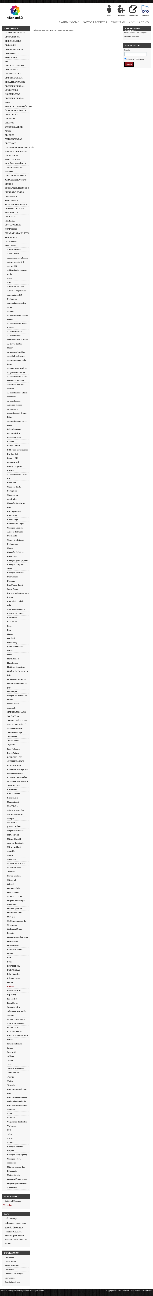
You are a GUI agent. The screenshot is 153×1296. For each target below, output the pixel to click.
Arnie (9, 307)
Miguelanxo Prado (15, 830)
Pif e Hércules (13, 974)
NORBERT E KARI (16, 863)
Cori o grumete (14, 511)
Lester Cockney (14, 765)
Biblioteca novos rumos (17, 450)
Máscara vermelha (15, 810)
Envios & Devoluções (14, 1273)
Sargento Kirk (13, 1007)
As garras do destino (16, 372)
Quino (10, 982)
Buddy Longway (14, 466)
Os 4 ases (11, 917)
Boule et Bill (12, 458)
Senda (10, 1039)
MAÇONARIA (11, 200)
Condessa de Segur (15, 523)
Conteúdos (9, 1269)
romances (8, 1240)
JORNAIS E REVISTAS (15, 180)
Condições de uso (12, 1282)
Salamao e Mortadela (16, 1011)
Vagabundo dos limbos (17, 1122)
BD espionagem (14, 429)
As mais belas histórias (17, 368)
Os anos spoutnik (14, 908)
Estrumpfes (12, 617)
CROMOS (9, 123)
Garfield (11, 638)
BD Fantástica (13, 433)
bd (6, 1218)
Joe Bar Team (13, 716)
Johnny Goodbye (14, 732)
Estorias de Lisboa (15, 613)
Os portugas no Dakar (17, 1183)
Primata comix (13, 978)
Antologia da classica (16, 303)
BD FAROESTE (12, 53)
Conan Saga (12, 519)
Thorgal (10, 1077)
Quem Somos (10, 1261)
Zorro (9, 1138)
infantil (8, 1227)
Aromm (10, 311)
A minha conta (139, 22)
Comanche (12, 515)
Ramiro (10, 986)
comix (18, 1223)
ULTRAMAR (11, 241)
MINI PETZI (13, 835)
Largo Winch (13, 753)
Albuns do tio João (15, 286)
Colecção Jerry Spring (17, 1154)
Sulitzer (10, 1056)
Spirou (10, 1048)
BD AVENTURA (12, 37)
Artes (7, 102)
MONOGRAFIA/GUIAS (16, 204)
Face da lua (12, 622)
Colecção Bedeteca (15, 552)
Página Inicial (69, 22)
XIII (9, 1130)
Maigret (10, 818)
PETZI (10, 957)
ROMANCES (11, 229)
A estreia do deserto (16, 609)
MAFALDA (12, 806)
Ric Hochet (12, 999)
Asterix (10, 1142)
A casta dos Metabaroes (17, 258)
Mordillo (11, 851)
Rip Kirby (11, 994)
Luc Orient (12, 789)
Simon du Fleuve (14, 1044)
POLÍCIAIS (10, 216)
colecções (10, 1222)
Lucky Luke (12, 798)
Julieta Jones (13, 740)
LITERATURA (11, 196)
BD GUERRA (11, 57)
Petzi (9, 962)
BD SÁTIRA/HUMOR (15, 82)
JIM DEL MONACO (16, 712)
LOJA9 (41, 1291)
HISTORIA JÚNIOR (16, 679)
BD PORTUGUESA (13, 78)
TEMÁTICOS (11, 237)
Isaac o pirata (13, 704)
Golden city (12, 642)
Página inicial (41, 30)
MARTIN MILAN (15, 814)
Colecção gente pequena (17, 560)
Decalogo (11, 581)
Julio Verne (12, 736)
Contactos (9, 1257)
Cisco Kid (11, 482)
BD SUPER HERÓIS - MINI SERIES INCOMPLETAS (15, 90)
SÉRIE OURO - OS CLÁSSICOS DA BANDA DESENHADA (17, 1031)
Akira (9, 278)
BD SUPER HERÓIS (14, 98)
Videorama (12, 1187)
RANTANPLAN (14, 990)
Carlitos (10, 470)
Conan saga (12, 556)
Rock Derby (12, 1003)
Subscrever (131, 59)
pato (15, 1236)
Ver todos (7, 1205)
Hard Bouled (13, 659)
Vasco (9, 1113)
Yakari (10, 1134)
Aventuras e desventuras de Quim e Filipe (17, 413)
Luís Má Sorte (13, 793)
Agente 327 (12, 266)
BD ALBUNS (10, 245)
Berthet (10, 441)
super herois (18, 1240)
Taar (9, 1064)
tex (26, 1240)
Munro (10, 855)
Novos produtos (95, 22)
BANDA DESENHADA (15, 32)
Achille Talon (13, 253)
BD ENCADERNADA (14, 49)
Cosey (9, 507)
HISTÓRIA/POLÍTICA (15, 175)
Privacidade (10, 1278)
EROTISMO (10, 143)
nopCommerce (16, 1291)
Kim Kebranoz (13, 749)
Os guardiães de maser (17, 1179)
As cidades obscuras (16, 356)
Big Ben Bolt (12, 454)
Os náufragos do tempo (17, 937)
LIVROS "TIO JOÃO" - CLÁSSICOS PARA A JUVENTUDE (17, 781)
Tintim (10, 1081)
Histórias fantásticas (16, 667)
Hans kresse (12, 663)
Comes (10, 548)
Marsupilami (13, 802)
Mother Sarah (13, 1175)
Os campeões (13, 945)
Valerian (11, 1117)
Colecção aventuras (15, 572)
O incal (10, 884)
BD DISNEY (10, 45)
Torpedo (11, 1085)
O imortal (11, 880)
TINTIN (8, 1244)
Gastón (10, 634)
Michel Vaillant (14, 847)
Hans (9, 654)
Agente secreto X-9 (15, 262)
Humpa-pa (12, 691)
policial (21, 1235)
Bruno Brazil (13, 462)
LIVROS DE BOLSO (13, 1231)
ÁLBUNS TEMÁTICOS (15, 110)
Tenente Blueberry (15, 1068)
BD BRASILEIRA (13, 41)
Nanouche (11, 859)
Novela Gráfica (14, 876)
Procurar (118, 22)
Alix (9, 282)
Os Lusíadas (12, 941)
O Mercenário (13, 888)
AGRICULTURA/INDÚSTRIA (19, 106)
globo (24, 1223)
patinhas (8, 1236)
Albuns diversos (14, 249)
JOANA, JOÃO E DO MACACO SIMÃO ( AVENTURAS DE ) (17, 724)
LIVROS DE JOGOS (14, 192)
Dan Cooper (12, 577)
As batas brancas (14, 331)
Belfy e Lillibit (13, 445)
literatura (18, 1227)
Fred (9, 626)
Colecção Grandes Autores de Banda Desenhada (15, 532)
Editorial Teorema (13, 1201)
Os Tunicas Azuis (14, 912)
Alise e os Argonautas (16, 291)
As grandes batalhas (16, 352)
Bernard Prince (14, 437)
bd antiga (13, 1219)
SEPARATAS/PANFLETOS (17, 233)
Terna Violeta (13, 1072)
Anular (141, 59)
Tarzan (10, 1060)
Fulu (9, 630)
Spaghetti (11, 1052)
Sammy (10, 1015)
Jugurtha (11, 744)
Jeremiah (11, 708)
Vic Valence (12, 1126)
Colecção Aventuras (16, 503)
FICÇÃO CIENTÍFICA (15, 163)
